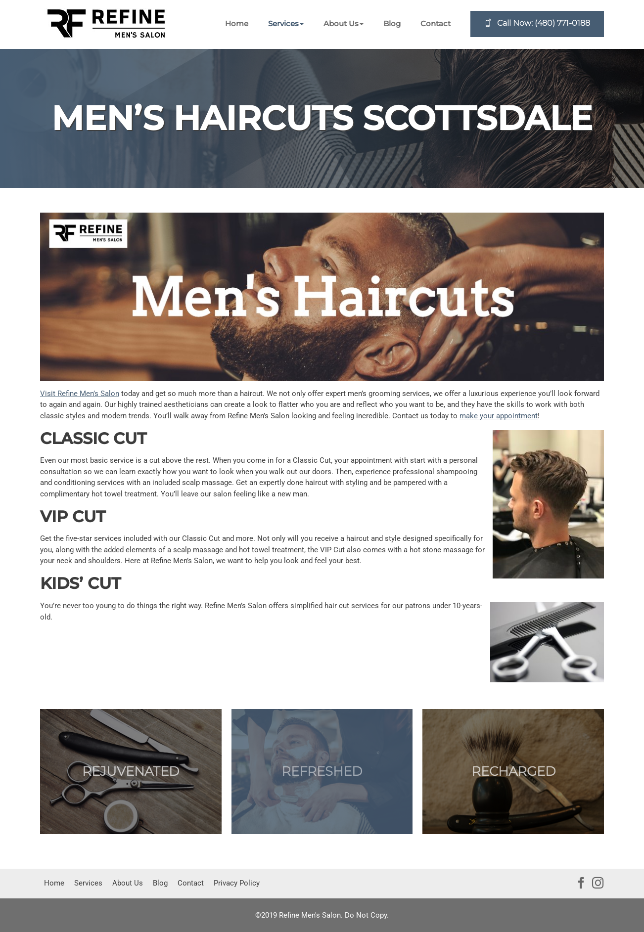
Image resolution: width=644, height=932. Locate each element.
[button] (286, 24)
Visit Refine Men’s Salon (79, 393)
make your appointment (499, 415)
